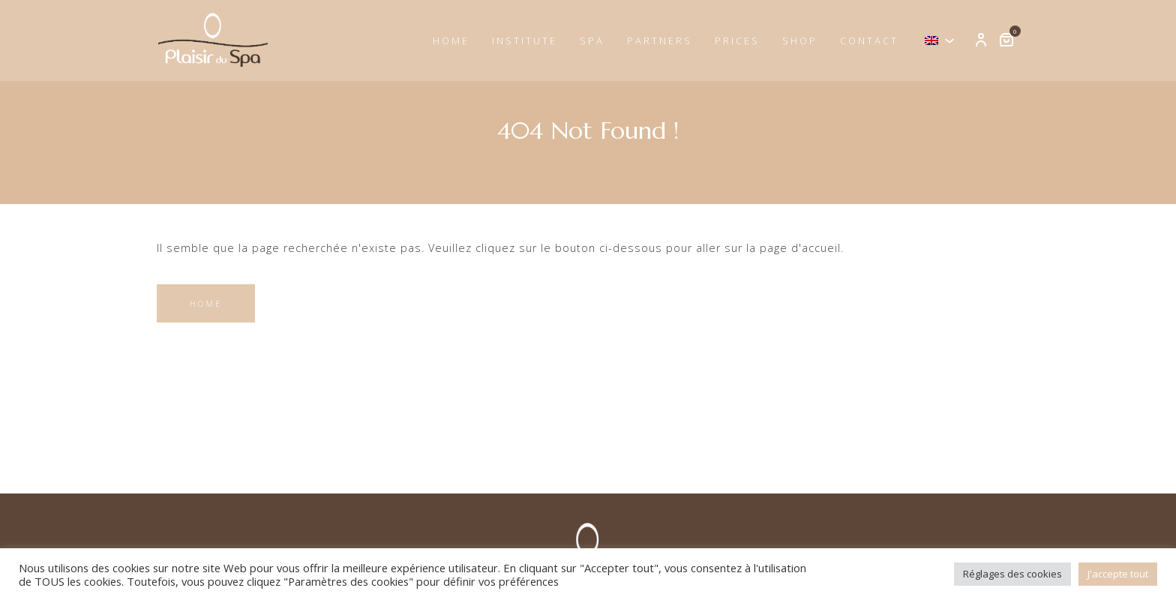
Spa (592, 40)
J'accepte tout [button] (1118, 573)
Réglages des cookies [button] (1012, 573)
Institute (524, 40)
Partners (659, 40)
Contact (869, 40)
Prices (737, 40)
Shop (800, 40)
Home (451, 40)
